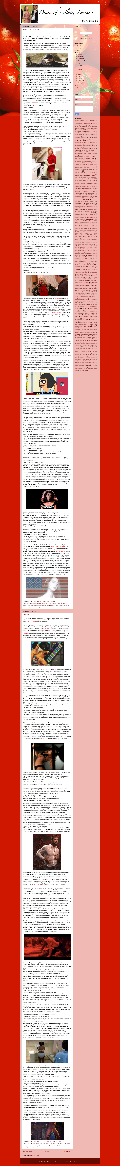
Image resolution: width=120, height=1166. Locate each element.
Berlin (87, 139)
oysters (78, 283)
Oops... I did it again (89, 278)
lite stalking (82, 250)
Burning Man (86, 155)
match (88, 261)
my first (86, 271)
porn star (88, 290)
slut (28, 607)
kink (94, 244)
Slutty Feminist (78, 327)
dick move (79, 180)
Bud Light (89, 153)
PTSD (94, 294)
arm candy (78, 129)
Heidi (81, 222)
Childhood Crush (40, 603)
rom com (86, 301)
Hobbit (80, 225)
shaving (76, 321)
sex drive (87, 310)
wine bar (81, 363)
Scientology (93, 306)
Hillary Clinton (93, 223)
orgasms (86, 282)
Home (47, 1152)
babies (94, 131)
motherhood (77, 267)
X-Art (85, 368)
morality (93, 266)
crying (96, 174)
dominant (77, 183)
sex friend (78, 311)
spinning (90, 329)
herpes (84, 222)
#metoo (76, 120)
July (79, 65)
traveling (89, 351)
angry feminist (79, 128)
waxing (94, 357)
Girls (82, 214)
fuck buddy (82, 206)
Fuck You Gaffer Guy (91, 206)
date (89, 175)
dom (94, 181)
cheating (33, 603)
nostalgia (85, 274)
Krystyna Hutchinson (90, 245)
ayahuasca (81, 131)
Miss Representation (79, 264)
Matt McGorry (94, 261)
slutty (91, 326)
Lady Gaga (89, 247)
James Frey (90, 236)
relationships (93, 299)
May (79, 74)
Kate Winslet (77, 244)
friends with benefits (80, 204)
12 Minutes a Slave (84, 120)
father (94, 194)
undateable (77, 354)
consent (85, 170)
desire (89, 177)
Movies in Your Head (87, 267)
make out (90, 253)
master (88, 259)
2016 (78, 50)
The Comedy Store (88, 342)
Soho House (33, 607)
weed (76, 359)
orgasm (94, 280)
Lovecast (95, 252)
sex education (94, 310)
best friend (93, 139)
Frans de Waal (89, 203)
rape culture (92, 297)
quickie (82, 297)
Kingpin (90, 244)
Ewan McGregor (90, 189)
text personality (83, 338)
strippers (28, 1147)
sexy (84, 317)
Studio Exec (77, 334)
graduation (77, 216)
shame (86, 319)
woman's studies (78, 365)
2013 (78, 87)
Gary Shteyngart (88, 209)
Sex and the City (87, 308)
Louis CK (81, 252)
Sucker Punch (94, 334)
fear (83, 196)
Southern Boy (77, 329)
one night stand (84, 277)
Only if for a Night (80, 278)
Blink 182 (95, 144)
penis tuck (79, 287)
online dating (94, 277)
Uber (94, 352)
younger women (41, 607)
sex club (65, 605)
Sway (90, 335)
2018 (78, 45)
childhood (78, 162)
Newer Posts (27, 1152)
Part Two (84, 283)
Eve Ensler (83, 189)
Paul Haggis (82, 285)
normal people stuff (93, 272)
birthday (76, 144)
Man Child (36, 605)
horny (94, 227)
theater (85, 345)
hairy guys (77, 219)
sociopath (86, 327)
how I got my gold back (92, 228)
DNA (87, 181)
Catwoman (77, 159)
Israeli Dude (52, 1143)
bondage (80, 147)
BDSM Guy (77, 137)
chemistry (95, 161)
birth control (92, 142)
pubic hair (82, 296)
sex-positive (63, 1145)
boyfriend (77, 150)
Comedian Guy (84, 169)
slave (90, 322)
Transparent (82, 351)
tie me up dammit (86, 346)
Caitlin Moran (79, 156)
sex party (92, 311)
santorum (87, 306)
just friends (93, 242)
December (80, 54)
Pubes (76, 296)
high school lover (84, 223)
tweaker (82, 352)
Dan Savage (83, 175)
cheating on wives (80, 161)
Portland (52, 605)
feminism (78, 200)
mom (93, 264)
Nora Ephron (84, 272)
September (81, 60)
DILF (94, 180)
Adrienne (77, 123)
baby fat (82, 132)
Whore (87, 360)
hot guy (84, 228)
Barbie (89, 134)
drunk (82, 185)
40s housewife (93, 120)
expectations (86, 191)
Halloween (90, 219)
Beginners (84, 137)
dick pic (84, 180)
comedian (77, 169)
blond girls (79, 145)
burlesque (95, 153)
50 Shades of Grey (79, 121)
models (42, 605)
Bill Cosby (92, 140)
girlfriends (77, 214)
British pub (89, 151)
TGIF (94, 338)
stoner (81, 332)
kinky (76, 245)
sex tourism (81, 313)
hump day (93, 230)
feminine (95, 197)
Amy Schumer (79, 126)
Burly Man (78, 155)
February (80, 80)
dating (93, 175)
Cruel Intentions (84, 174)
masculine (83, 259)
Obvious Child (85, 275)
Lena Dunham (83, 248)
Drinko (78, 185)
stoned (76, 332)
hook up (89, 227)
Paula (87, 285)
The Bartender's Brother (90, 340)
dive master (82, 181)
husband (81, 231)
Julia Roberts (86, 242)
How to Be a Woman (80, 230)
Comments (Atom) (34, 1155)
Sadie (88, 304)
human (88, 230)
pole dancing (59, 1143)
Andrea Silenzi (94, 126)
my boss (93, 269)
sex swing (47, 1145)
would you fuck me (78, 368)
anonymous (86, 128)
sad (84, 304)
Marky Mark (92, 258)
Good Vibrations (88, 214)
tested (76, 338)
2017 (78, 48)
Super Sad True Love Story (82, 335)
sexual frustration (84, 316)
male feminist (82, 255)
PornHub (94, 290)
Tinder (76, 348)
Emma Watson (86, 186)
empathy (93, 186)
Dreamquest (89, 183)
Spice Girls (84, 329)
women (85, 365)
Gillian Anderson (88, 211)
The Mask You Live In (80, 343)
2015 (78, 52)
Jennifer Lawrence (85, 237)
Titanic (88, 348)
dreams (95, 183)
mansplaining (77, 258)
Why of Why (78, 362)
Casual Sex (90, 158)
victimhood (88, 357)
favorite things (77, 196)
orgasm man (79, 282)
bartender (77, 136)
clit (95, 164)
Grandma (83, 216)
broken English (83, 153)
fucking (76, 207)
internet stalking (94, 233)
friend (94, 203)
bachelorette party (91, 132)
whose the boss (94, 360)
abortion (93, 121)
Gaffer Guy (65, 603)
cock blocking (94, 166)
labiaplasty (82, 247)
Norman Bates (79, 274)
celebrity (89, 159)
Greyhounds (88, 216)
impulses (88, 231)
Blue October (92, 145)
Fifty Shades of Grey (79, 201)
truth (78, 352)
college (94, 167)
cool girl (90, 170)
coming (95, 169)
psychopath (88, 294)
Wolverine (87, 363)
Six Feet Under (83, 322)
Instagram (87, 233)
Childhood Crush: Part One (32, 30)
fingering (91, 201)
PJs (89, 288)
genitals (95, 209)
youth (85, 370)
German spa (79, 211)
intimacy (78, 234)
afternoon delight (87, 123)
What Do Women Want (90, 359)
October (80, 58)
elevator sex (92, 185)
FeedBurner (89, 38)
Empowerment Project (87, 188)
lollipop (94, 250)
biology (85, 142)
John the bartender (89, 241)
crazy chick (92, 172)
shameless (93, 319)
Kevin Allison (84, 244)
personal (91, 287)
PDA (92, 285)
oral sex (88, 280)
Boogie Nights (85, 148)
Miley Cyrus (86, 263)
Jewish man (93, 239)
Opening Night (81, 280)
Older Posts (67, 1152)
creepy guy (77, 174)
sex (76, 308)
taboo (88, 337)
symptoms (78, 337)
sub (83, 334)
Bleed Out (89, 144)
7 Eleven (88, 121)
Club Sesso (38, 1143)
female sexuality (87, 197)
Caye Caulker (83, 159)
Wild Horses (88, 362)
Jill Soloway (78, 241)
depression (84, 177)
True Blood (95, 351)
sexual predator (93, 316)
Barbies (93, 134)
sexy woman (79, 319)
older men (77, 277)
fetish (94, 200)
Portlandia (77, 293)
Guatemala (82, 217)
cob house (88, 166)
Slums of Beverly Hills (84, 324)
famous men (83, 194)
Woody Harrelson (91, 367)
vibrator (81, 357)
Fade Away (84, 193)
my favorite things (78, 271)
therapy (91, 345)
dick (96, 178)
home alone (92, 225)
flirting (81, 203)
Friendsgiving (90, 204)
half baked (83, 219)
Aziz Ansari (88, 131)
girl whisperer (84, 212)
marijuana (85, 258)
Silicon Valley (92, 321)
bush (92, 154)
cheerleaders (88, 161)
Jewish (87, 239)
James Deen (82, 236)
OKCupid (93, 275)
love (86, 252)
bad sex (84, 134)
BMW (76, 147)
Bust (96, 154)
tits (92, 348)
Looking (76, 252)
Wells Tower (81, 359)
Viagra (76, 357)
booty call (92, 148)
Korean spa (82, 245)
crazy (87, 172)
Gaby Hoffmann (92, 207)
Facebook (77, 193)
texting (89, 338)
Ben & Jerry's (81, 139)
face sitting (93, 191)
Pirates (85, 288)
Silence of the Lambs (84, 321)
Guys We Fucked (90, 217)
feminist (60, 603)
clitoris (76, 166)
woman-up (93, 363)
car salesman (86, 156)
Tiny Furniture (83, 348)
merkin (81, 263)
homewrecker (77, 227)
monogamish (77, 266)
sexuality (79, 318)
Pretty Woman (58, 605)
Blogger (78, 1161)
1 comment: (53, 601)
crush (91, 174)
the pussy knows (90, 343)
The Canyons (79, 342)
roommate (85, 302)
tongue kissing (82, 349)
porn (63, 1143)
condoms (79, 171)
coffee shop (79, 167)
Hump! (76, 231)
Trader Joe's (90, 349)
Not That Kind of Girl (93, 274)
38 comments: (53, 1141)
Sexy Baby (89, 317)
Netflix (91, 271)
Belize (90, 137)
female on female (88, 196)
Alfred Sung (77, 125)
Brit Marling (82, 151)
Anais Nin (87, 126)
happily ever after (81, 220)
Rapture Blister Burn (79, 299)
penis (96, 285)
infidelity (81, 233)
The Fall (95, 342)
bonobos (95, 147)
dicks (90, 180)
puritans (31, 1145)
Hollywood (86, 225)
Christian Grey (84, 164)
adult (81, 123)
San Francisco (81, 306)
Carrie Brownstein (79, 158)
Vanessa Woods (92, 356)
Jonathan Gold (78, 242)
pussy (76, 298)
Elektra (86, 185)
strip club (87, 332)
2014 (78, 85)
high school (31, 605)
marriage (77, 260)
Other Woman (93, 282)
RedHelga (67, 1161)
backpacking (78, 134)
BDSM (93, 136)
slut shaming (83, 326)
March (79, 78)
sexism (85, 314)
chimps (94, 162)
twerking (88, 353)
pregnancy (90, 293)
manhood (93, 256)
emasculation (78, 186)
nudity (78, 275)
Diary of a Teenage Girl (88, 178)
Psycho (81, 294)
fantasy (89, 194)
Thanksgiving (78, 340)
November (80, 56)
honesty (84, 227)
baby (76, 132)
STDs (91, 331)
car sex (29, 603)
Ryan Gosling (92, 302)
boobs (78, 148)
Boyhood (83, 150)
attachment (90, 129)
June (79, 72)
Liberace (90, 248)
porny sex (85, 291)
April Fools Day (94, 128)
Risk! (76, 301)
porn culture (83, 290)
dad (77, 175)
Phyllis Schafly (79, 288)
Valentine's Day (83, 356)
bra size (88, 150)
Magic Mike (84, 253)
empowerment (78, 188)
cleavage (91, 164)
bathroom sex (85, 136)
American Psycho (84, 125)
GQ (94, 214)
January (80, 82)
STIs (94, 331)
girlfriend (25, 605)
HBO (96, 220)
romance (93, 301)
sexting (77, 316)
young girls (90, 368)
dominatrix (83, 183)
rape (87, 298)
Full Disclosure (83, 207)
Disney (76, 181)
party (89, 283)
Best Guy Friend (31, 1143)
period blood (85, 287)
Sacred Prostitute (78, 304)
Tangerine (93, 337)
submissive (87, 334)
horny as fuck (77, 228)
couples (81, 172)
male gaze (90, 255)
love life (90, 252)
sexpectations (92, 314)
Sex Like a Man (85, 311)
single (76, 322)
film (87, 201)
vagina (93, 354)
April (79, 76)
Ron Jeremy (36, 1145)
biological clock (78, 142)
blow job (85, 145)
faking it (91, 193)
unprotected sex (85, 354)
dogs (91, 181)
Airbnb (94, 123)
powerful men (83, 293)
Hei (77, 222)
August (80, 63)
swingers (33, 1147)
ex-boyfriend (54, 603)
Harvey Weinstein (89, 220)
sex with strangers (54, 1145)
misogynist (93, 263)
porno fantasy (78, 291)
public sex (25, 1145)
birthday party (82, 144)
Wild (84, 362)
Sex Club (26, 615)
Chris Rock (48, 603)
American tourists (93, 125)
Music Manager (86, 269)
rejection (87, 299)
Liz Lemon (88, 250)
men (77, 263)
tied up (37, 1147)
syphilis (83, 337)
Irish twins (85, 234)
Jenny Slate (82, 239)
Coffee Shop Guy (87, 167)
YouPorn (81, 370)
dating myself (77, 177)
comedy (90, 169)
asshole (84, 129)
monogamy (47, 605)
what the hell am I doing (80, 360)
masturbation (82, 261)
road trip (80, 301)
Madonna (78, 253)
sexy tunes (95, 317)
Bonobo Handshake (88, 147)
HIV (76, 225)
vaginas (76, 356)
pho (96, 287)
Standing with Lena (84, 331)
